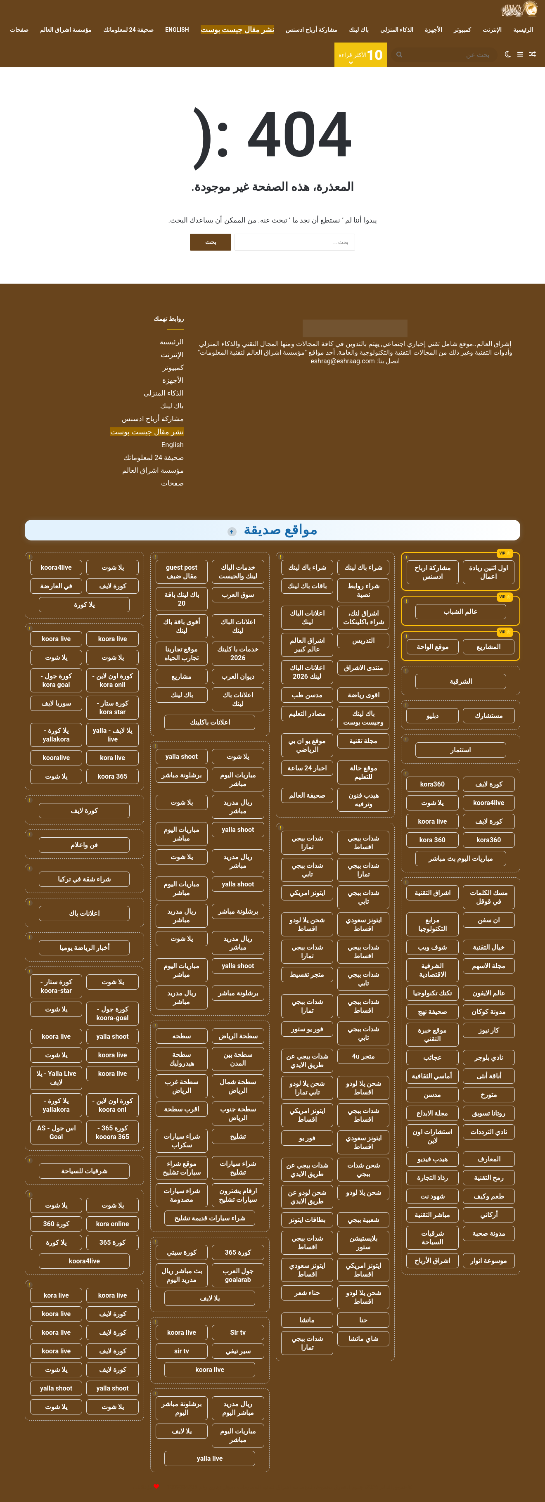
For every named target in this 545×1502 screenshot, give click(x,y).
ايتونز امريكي (307, 893)
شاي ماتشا (363, 1339)
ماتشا (307, 1320)
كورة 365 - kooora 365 (112, 1132)
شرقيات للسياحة (84, 1171)
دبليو (432, 716)
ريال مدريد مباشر (237, 806)
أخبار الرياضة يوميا (84, 948)
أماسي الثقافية (432, 1076)
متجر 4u (363, 1056)
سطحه (181, 1036)
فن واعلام (84, 845)
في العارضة (56, 586)
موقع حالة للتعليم (363, 772)
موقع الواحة (433, 647)
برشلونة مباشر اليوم (181, 1408)
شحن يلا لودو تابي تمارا (307, 1088)
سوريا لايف (56, 703)
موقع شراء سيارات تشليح (182, 1168)
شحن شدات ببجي (363, 1169)
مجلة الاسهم (488, 966)
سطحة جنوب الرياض (238, 1113)
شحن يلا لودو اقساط (307, 924)
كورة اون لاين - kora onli (112, 680)
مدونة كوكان (489, 1012)
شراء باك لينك (363, 567)
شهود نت (432, 1196)
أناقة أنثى (488, 1076)
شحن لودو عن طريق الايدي (307, 1197)
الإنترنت (492, 29)
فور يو (307, 1138)
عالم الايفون (488, 993)
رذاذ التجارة (432, 1178)
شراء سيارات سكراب (182, 1140)
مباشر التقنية (432, 1215)
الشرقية (461, 681)
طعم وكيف (489, 1196)
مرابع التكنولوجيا (432, 924)
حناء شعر (307, 1293)
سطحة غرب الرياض (181, 1086)
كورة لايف (488, 784)
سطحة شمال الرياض (238, 1086)
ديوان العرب (237, 676)
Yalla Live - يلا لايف (56, 1078)
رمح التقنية (489, 1178)
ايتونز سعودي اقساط (364, 924)
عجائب (432, 1057)
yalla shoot (182, 756)
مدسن (432, 1095)
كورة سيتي (182, 1252)
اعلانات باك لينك (238, 699)
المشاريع (488, 647)
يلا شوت (432, 803)
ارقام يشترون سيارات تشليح (238, 1195)
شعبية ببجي (363, 1220)
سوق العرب (238, 595)
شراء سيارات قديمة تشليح (209, 1218)
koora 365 (112, 776)
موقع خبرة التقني (432, 1034)
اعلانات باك (84, 913)
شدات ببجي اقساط (363, 842)
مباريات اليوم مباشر (238, 779)
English (177, 29)
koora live (432, 821)
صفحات (19, 29)
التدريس (363, 640)
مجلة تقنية (363, 741)
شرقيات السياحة (432, 1238)
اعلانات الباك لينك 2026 (307, 672)
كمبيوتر (462, 29)
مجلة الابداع (432, 1113)
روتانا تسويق (488, 1113)
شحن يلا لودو (363, 1192)
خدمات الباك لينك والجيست (237, 572)
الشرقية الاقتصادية (432, 970)
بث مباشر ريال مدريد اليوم (181, 1275)
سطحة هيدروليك (181, 1059)
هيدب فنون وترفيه (363, 799)
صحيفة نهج (432, 1012)
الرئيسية (523, 29)
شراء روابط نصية (363, 590)
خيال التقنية (489, 947)
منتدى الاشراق (363, 668)
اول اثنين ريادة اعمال (488, 572)
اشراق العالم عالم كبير (307, 645)
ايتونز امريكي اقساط (307, 1115)
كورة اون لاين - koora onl (112, 1105)
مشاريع (181, 676)
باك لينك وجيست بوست (363, 718)
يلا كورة (84, 605)
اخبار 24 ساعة (307, 768)
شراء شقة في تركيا (84, 879)
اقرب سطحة (181, 1109)
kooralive (56, 758)
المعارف (488, 1159)
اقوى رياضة (363, 695)
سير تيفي (238, 1351)
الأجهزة (433, 29)
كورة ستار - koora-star (56, 986)
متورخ (489, 1095)
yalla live (210, 1458)
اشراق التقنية (432, 893)
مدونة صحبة (488, 1233)
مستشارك (489, 716)
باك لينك (358, 29)
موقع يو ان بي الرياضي (307, 745)
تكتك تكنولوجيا (432, 993)
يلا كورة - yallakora (56, 735)
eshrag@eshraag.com (342, 361)
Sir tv (238, 1332)
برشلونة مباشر (181, 775)
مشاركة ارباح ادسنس (433, 572)
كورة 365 (238, 1252)
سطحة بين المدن (237, 1059)
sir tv (181, 1351)
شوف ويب (432, 947)
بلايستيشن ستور (363, 1242)
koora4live (488, 803)
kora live (112, 758)
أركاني (489, 1215)
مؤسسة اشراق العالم (66, 29)
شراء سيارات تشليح (238, 1168)
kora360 (432, 784)
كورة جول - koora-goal (113, 1013)
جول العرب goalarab (238, 1275)
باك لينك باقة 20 (181, 599)
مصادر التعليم (307, 714)
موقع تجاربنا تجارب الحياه (181, 653)
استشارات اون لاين (432, 1136)
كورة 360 (56, 1224)
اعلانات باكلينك (210, 722)
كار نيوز (489, 1030)
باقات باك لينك (307, 586)
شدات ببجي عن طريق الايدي (307, 1060)
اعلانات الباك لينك (307, 617)
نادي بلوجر (488, 1057)
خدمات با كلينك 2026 (237, 653)
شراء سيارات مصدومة (182, 1195)
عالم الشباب (460, 612)
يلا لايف (210, 1298)
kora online (112, 1224)
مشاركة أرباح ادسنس (311, 29)
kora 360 (432, 840)
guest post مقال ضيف (181, 572)
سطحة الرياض (238, 1036)
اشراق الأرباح (432, 1261)
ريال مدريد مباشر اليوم (238, 1408)
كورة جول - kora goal (56, 680)
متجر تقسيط (307, 974)
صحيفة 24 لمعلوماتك (128, 29)
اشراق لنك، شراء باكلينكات (363, 617)
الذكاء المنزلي (396, 29)
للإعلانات (142, 1487)
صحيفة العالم (307, 795)
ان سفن (489, 920)
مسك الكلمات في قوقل (489, 897)
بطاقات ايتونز (307, 1220)
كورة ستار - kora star (112, 707)
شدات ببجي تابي (307, 870)
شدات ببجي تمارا (307, 842)
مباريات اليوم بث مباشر (461, 858)
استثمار (460, 750)
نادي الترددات (488, 1132)
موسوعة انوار (488, 1261)
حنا (363, 1320)
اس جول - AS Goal (56, 1132)
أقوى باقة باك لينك (181, 626)
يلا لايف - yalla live (113, 735)
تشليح (238, 1136)
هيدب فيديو (432, 1159)
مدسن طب (306, 695)
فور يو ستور (307, 1029)
